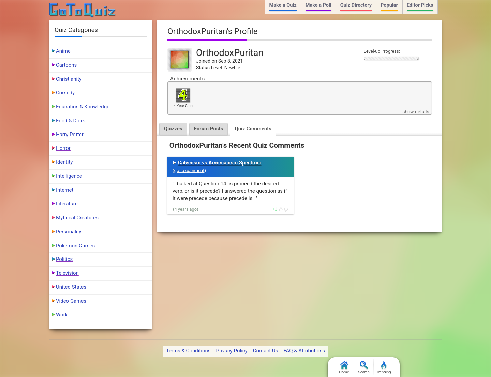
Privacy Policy (231, 351)
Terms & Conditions (188, 351)
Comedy (65, 93)
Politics (64, 259)
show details (415, 111)
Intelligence (69, 176)
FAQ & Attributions (304, 351)
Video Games (71, 301)
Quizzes (173, 129)
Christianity (68, 79)
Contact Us (265, 351)
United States (71, 287)
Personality (68, 232)
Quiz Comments (253, 129)
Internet (64, 190)
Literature (67, 204)
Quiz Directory (356, 5)
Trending (383, 367)
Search (364, 367)
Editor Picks (420, 5)
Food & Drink (70, 120)
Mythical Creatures (77, 218)
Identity (64, 162)
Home (344, 367)
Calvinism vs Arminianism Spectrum (220, 163)
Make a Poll (318, 5)
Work (62, 315)
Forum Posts (208, 129)
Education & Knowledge (82, 107)
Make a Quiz (283, 5)
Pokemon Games (75, 245)
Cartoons (66, 65)
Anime (63, 51)
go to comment (189, 170)
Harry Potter (70, 134)
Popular (389, 5)
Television (67, 273)
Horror (63, 148)
